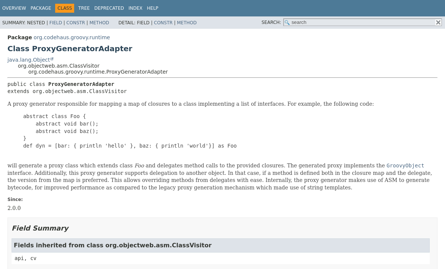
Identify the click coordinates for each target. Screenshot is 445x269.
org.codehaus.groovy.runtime (72, 37)
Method (99, 22)
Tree (84, 8)
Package (41, 8)
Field (55, 22)
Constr (75, 22)
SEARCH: (271, 22)
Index (136, 8)
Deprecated (109, 8)
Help (152, 8)
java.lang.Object (28, 60)
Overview (14, 8)
